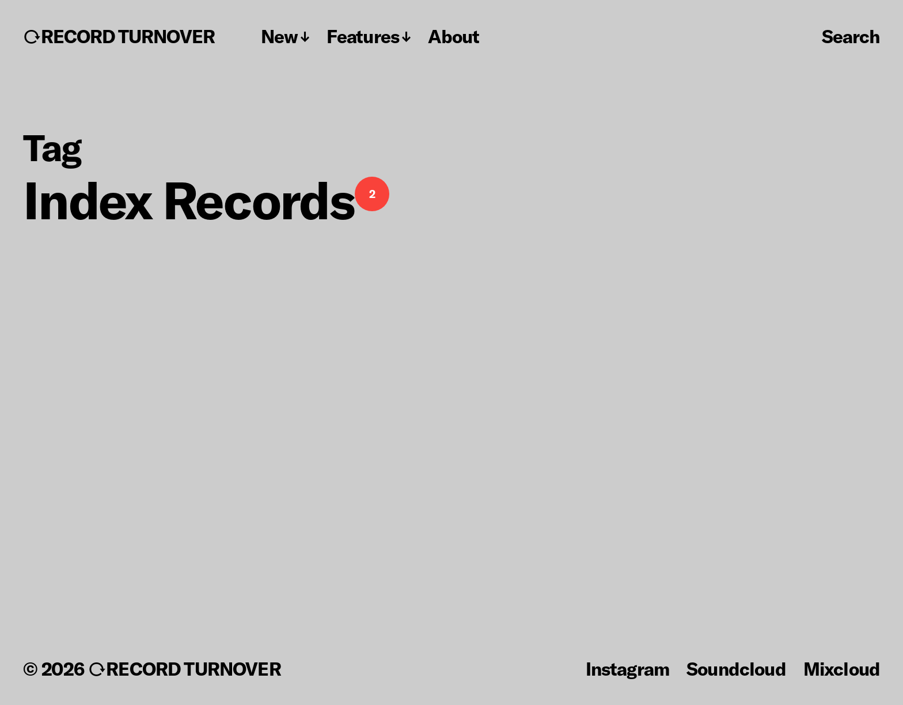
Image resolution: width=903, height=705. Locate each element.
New (279, 36)
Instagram (627, 668)
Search (851, 36)
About (453, 36)
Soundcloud (736, 668)
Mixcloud (841, 668)
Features (363, 36)
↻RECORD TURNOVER (119, 36)
